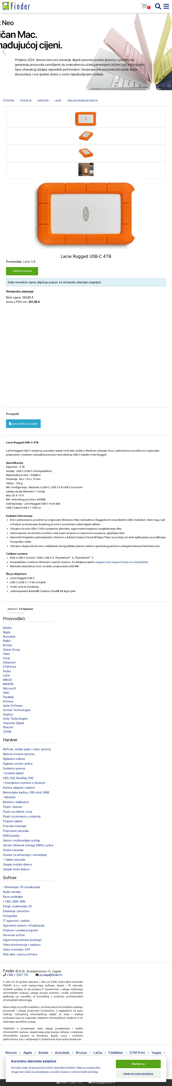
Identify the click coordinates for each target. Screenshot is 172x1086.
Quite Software (13, 705)
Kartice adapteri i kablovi (19, 787)
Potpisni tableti (12, 821)
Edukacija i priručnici (16, 911)
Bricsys (7, 645)
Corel (6, 658)
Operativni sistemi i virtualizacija (23, 925)
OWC (6, 693)
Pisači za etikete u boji (17, 811)
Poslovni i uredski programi (20, 930)
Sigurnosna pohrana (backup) (22, 940)
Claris (6, 654)
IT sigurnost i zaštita (16, 921)
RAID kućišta (11, 836)
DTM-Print (9, 667)
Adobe (7, 628)
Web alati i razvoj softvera (20, 954)
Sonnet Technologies (17, 710)
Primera (8, 701)
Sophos (8, 714)
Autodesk (9, 636)
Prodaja (25, 100)
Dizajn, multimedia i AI (17, 906)
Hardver (43, 100)
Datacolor (9, 662)
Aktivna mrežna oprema (18, 754)
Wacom (8, 727)
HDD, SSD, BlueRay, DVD (18, 778)
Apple (6, 632)
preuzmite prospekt (23, 423)
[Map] (126, 995)
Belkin (7, 641)
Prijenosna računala (16, 831)
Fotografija (10, 916)
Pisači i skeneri (12, 807)
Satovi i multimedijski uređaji (21, 840)
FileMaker (116, 1053)
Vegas (156, 1053)
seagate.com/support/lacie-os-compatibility (121, 562)
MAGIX (7, 680)
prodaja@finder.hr (50, 975)
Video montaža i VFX (16, 949)
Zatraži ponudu (22, 271)
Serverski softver (14, 935)
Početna (8, 100)
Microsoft (9, 688)
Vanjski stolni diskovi (16, 869)
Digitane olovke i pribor (18, 763)
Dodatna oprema (14, 768)
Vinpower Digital (13, 723)
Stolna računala (13, 850)
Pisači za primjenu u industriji (21, 816)
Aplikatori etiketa (14, 759)
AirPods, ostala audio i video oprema (27, 749)
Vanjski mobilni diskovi (17, 864)
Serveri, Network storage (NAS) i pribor (28, 845)
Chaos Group (11, 649)
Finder (7, 671)
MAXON (8, 684)
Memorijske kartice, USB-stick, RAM (26, 792)
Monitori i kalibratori (16, 802)
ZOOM (7, 731)
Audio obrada (12, 892)
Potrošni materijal (14, 826)
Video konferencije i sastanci (21, 945)
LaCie (6, 675)
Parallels (8, 697)
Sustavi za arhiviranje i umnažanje (25, 855)
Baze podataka (13, 897)
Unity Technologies (15, 718)
